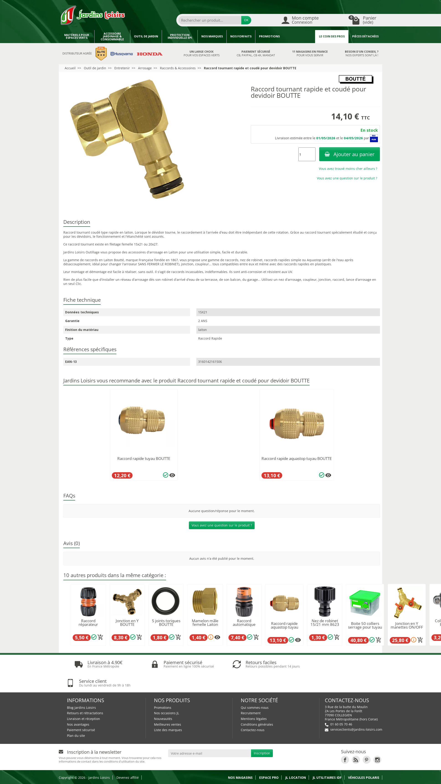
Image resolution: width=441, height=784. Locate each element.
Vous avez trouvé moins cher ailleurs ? (348, 168)
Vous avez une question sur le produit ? (347, 178)
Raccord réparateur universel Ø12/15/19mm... (88, 626)
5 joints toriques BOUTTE (166, 622)
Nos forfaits (240, 36)
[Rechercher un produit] (209, 20)
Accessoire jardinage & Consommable (112, 36)
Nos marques (212, 36)
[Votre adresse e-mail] (209, 734)
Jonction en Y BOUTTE (127, 622)
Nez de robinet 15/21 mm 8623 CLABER (324, 624)
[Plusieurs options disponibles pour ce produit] (172, 475)
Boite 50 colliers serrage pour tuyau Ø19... (365, 627)
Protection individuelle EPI (180, 36)
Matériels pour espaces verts (76, 36)
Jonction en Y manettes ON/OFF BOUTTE (407, 627)
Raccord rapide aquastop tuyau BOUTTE (297, 458)
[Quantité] (306, 154)
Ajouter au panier (349, 154)
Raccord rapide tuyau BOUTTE (143, 458)
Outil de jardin (146, 36)
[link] (345, 741)
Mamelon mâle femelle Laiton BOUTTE (205, 624)
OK (246, 20)
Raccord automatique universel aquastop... (244, 626)
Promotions (269, 36)
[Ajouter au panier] (100, 637)
